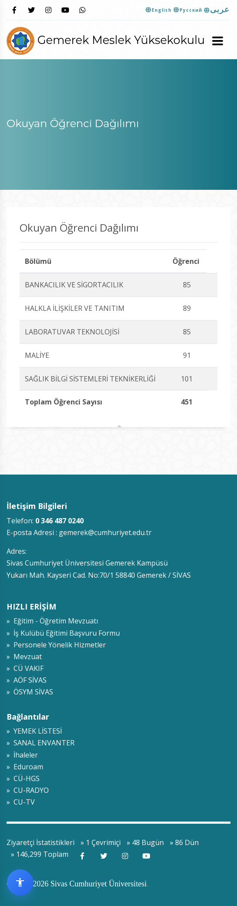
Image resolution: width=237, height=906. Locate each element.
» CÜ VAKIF (25, 668)
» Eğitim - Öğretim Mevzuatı (52, 621)
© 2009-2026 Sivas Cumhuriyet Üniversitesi (77, 883)
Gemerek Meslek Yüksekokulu (106, 40)
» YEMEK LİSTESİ (34, 731)
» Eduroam (25, 766)
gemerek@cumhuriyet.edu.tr (105, 532)
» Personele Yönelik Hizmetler (56, 645)
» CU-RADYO (28, 790)
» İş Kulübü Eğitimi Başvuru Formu (63, 633)
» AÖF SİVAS (27, 680)
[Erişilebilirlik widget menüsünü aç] (20, 882)
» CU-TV (21, 802)
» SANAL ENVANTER (40, 743)
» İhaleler (22, 755)
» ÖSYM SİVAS (30, 692)
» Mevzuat (24, 656)
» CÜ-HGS (23, 778)
